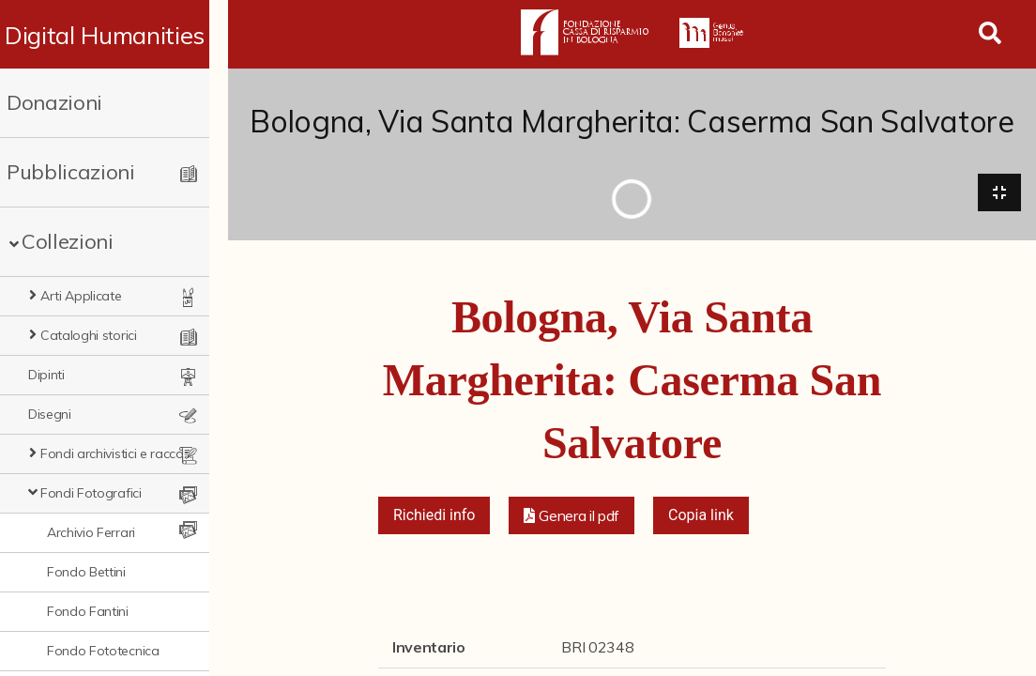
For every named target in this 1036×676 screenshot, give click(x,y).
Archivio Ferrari (91, 532)
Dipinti (46, 374)
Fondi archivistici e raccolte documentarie (125, 453)
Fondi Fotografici (91, 492)
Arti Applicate (81, 295)
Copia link (701, 517)
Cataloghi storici (88, 335)
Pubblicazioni (71, 172)
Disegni (49, 414)
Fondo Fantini (88, 611)
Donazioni (54, 102)
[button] (571, 517)
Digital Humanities (114, 35)
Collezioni (68, 241)
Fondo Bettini (86, 571)
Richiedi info (434, 517)
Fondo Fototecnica (103, 650)
